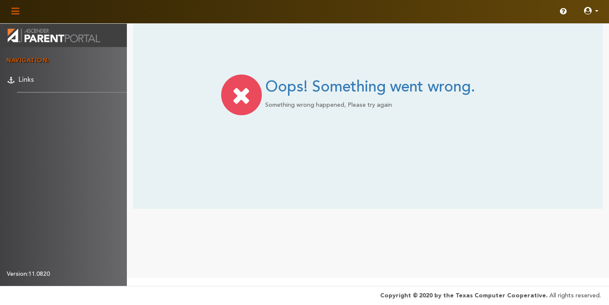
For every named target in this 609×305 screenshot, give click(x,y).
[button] (591, 12)
